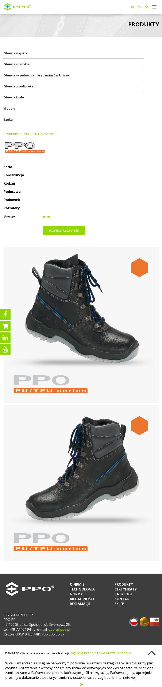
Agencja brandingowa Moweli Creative (101, 653)
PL (133, 7)
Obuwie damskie (16, 64)
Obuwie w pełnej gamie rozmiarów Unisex (36, 75)
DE (146, 7)
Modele (9, 108)
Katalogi (123, 594)
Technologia (82, 589)
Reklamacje (80, 603)
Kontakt (123, 599)
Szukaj (8, 119)
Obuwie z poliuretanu (20, 86)
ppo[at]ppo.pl (58, 629)
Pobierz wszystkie (63, 231)
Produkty (10, 134)
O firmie (77, 584)
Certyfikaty (126, 589)
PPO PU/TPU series (39, 134)
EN (140, 7)
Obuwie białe (13, 97)
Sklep (119, 603)
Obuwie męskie (15, 53)
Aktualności (82, 599)
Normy (76, 594)
